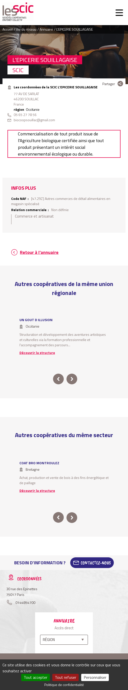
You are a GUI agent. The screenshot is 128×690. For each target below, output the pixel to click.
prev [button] (58, 379)
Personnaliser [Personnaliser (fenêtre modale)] (95, 677)
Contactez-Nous (96, 563)
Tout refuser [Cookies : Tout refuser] (65, 677)
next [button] (71, 379)
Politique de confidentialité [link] (64, 684)
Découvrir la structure (37, 352)
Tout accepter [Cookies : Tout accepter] (35, 677)
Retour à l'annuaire (39, 252)
